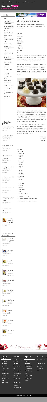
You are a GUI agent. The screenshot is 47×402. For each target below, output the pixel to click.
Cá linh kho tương (5, 382)
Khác (5, 73)
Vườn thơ (6, 83)
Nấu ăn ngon (10, 2)
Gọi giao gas (27, 361)
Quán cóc (6, 46)
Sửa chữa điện (28, 366)
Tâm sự (33, 2)
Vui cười (6, 64)
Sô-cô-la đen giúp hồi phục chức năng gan (28, 201)
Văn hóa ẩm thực (8, 48)
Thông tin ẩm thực (8, 35)
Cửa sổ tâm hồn (7, 85)
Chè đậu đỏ (4, 377)
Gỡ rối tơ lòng (39, 366)
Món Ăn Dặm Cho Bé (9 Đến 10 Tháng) (10, 240)
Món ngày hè (7, 43)
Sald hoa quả (4, 361)
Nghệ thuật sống (7, 76)
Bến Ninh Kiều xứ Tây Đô (8, 127)
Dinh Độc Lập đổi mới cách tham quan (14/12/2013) (7, 157)
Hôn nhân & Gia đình (8, 69)
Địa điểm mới (7, 59)
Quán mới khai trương (9, 39)
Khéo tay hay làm (8, 88)
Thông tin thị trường (8, 53)
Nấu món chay (4, 363)
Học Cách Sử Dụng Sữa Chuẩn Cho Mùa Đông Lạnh (22, 164)
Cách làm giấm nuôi (17, 373)
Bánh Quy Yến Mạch (23, 193)
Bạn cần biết (25, 2)
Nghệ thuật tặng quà (8, 92)
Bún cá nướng (4, 371)
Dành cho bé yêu (8, 32)
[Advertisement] (11, 110)
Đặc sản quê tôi (7, 26)
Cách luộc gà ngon (16, 382)
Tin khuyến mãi (7, 62)
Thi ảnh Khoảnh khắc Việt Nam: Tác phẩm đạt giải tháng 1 (8, 199)
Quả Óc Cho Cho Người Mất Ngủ (21, 178)
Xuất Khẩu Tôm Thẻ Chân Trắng (21, 172)
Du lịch (5, 57)
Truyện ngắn (7, 80)
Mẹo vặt (18, 2)
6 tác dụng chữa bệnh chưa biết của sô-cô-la (28, 198)
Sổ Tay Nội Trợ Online (27, 395)
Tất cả (5, 18)
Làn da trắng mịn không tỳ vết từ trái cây (10, 220)
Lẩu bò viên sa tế (5, 383)
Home (3, 2)
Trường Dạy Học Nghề (24, 196)
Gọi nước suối (28, 363)
